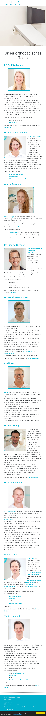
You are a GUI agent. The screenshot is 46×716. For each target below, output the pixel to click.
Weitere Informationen (22, 714)
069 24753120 (8, 700)
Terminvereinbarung (10, 707)
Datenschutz (37, 707)
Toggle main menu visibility (40, 2)
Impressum (27, 707)
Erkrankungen (8, 709)
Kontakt (20, 707)
